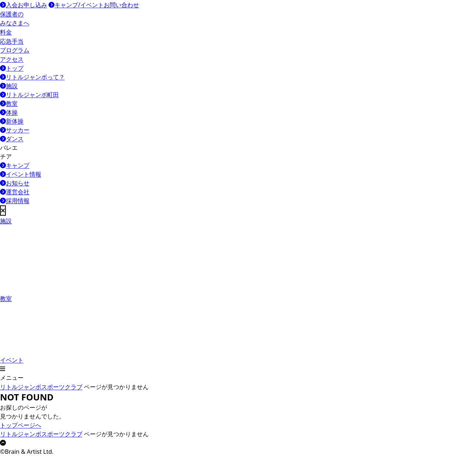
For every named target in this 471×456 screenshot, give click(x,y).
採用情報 (14, 201)
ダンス (12, 139)
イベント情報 (20, 174)
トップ (12, 68)
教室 (9, 103)
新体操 (12, 121)
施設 (9, 86)
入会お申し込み (23, 5)
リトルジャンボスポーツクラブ (41, 387)
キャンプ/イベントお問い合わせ (94, 5)
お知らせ (14, 183)
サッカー (14, 130)
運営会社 (14, 192)
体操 (9, 112)
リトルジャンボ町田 (29, 95)
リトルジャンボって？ (32, 77)
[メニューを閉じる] (3, 210)
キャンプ (14, 165)
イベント (34, 333)
